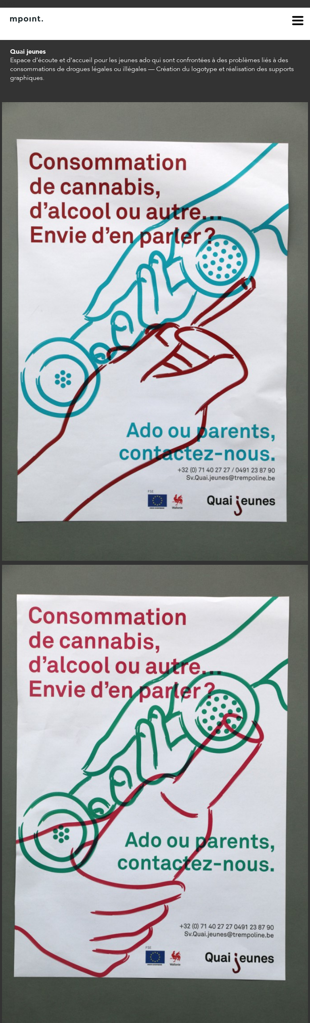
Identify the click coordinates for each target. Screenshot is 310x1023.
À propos (22, 31)
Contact (55, 31)
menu (298, 22)
